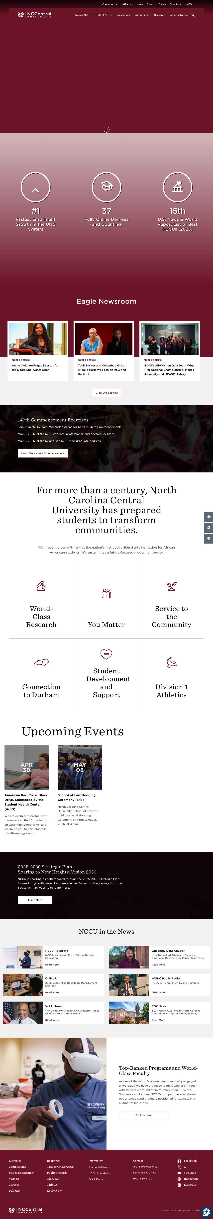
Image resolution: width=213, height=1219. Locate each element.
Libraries (15, 1160)
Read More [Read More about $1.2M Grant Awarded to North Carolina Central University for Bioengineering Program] (158, 1020)
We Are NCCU (83, 15)
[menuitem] (188, 1161)
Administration (179, 15)
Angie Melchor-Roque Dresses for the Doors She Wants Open (35, 367)
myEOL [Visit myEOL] (189, 4)
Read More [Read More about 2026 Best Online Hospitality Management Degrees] (52, 992)
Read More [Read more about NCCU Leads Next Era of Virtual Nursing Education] (52, 964)
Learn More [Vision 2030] (35, 900)
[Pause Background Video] (106, 130)
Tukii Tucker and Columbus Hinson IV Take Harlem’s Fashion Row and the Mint (102, 370)
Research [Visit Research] (159, 15)
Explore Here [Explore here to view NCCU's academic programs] (143, 1115)
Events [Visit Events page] (151, 4)
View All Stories (106, 392)
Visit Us (14, 1178)
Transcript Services (60, 1166)
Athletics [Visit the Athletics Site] (127, 4)
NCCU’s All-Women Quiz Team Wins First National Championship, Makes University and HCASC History (169, 370)
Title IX (52, 1184)
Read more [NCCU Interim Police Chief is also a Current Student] (52, 1020)
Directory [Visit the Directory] (175, 4)
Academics (123, 15)
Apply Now (54, 1190)
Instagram (188, 1178)
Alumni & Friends (99, 1167)
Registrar (53, 1160)
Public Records (57, 1172)
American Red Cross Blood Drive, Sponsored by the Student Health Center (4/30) (26, 802)
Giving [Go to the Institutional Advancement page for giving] (162, 4)
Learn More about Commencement (42, 453)
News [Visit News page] (140, 4)
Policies (14, 1190)
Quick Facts (96, 1179)
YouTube (187, 1172)
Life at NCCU (104, 15)
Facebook (187, 1160)
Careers (14, 1184)
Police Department (21, 1172)
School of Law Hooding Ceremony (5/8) (77, 797)
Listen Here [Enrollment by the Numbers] (159, 992)
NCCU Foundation (100, 1173)
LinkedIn (187, 1184)
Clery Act (53, 1178)
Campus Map (17, 1166)
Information (109, 4)
